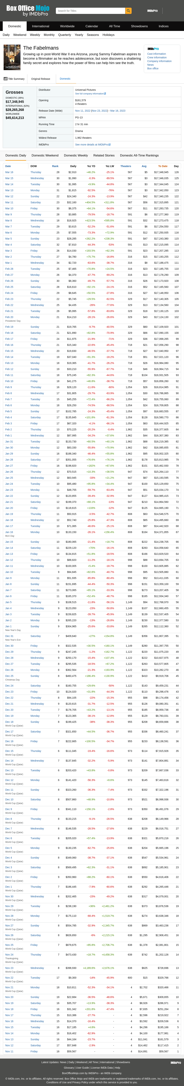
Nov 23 (9, 968)
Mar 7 (8, 226)
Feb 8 (8, 393)
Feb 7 (8, 399)
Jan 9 (8, 578)
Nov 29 (9, 906)
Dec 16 (9, 741)
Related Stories (103, 155)
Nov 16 (9, 1021)
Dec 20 (9, 709)
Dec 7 (8, 828)
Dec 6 (8, 838)
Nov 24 (9, 954)
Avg (144, 166)
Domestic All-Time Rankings (139, 155)
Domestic (14, 26)
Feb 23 (9, 299)
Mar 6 (8, 232)
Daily (6, 35)
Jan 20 (9, 507)
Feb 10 (9, 381)
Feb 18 (9, 332)
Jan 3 (8, 614)
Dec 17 (9, 731)
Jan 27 (9, 465)
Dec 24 (9, 685)
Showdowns (139, 26)
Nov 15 (9, 1027)
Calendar (92, 26)
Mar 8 (8, 220)
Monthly (49, 35)
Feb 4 (8, 417)
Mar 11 (9, 202)
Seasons (93, 35)
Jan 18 (9, 520)
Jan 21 (9, 501)
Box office (152, 68)
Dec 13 (9, 770)
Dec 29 (9, 651)
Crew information (157, 57)
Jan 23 (9, 489)
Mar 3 (8, 250)
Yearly (79, 35)
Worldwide (67, 26)
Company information (159, 61)
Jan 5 (8, 602)
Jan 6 (8, 596)
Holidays (108, 35)
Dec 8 (8, 818)
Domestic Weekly (76, 155)
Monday (35, 190)
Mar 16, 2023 (117, 110)
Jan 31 (9, 441)
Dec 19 (9, 715)
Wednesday (37, 178)
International (40, 26)
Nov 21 (9, 987)
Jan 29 (9, 453)
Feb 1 (8, 435)
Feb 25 (9, 286)
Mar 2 (8, 256)
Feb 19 (9, 326)
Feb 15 (9, 350)
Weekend (19, 35)
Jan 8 (8, 584)
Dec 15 (9, 750)
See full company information (90, 93)
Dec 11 (9, 789)
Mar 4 (8, 244)
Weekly (35, 35)
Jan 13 (9, 553)
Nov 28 (9, 915)
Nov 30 (9, 896)
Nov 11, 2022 (82, 110)
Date (8, 166)
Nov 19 (9, 1003)
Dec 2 (8, 877)
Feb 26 (9, 280)
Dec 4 (8, 857)
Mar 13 (9, 190)
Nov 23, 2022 (99, 110)
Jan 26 (9, 471)
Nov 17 (9, 1015)
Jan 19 (9, 514)
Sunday (34, 196)
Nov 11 (9, 1051)
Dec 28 (9, 657)
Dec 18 (9, 721)
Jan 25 (9, 477)
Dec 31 (9, 636)
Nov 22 (9, 977)
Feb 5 (8, 411)
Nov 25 (9, 944)
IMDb (107, 1073)
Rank (55, 166)
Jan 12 (9, 559)
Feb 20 (9, 317)
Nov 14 (9, 1033)
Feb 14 (9, 357)
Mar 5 (8, 238)
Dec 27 (9, 663)
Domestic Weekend (45, 155)
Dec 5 (8, 847)
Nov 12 (9, 1045)
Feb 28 (9, 268)
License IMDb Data (102, 1067)
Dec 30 (9, 645)
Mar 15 (9, 178)
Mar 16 (9, 172)
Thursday (35, 172)
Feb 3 (8, 423)
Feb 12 (9, 369)
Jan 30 (9, 447)
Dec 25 (9, 675)
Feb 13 (9, 363)
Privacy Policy (80, 1082)
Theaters (125, 166)
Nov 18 (9, 1009)
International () (17, 106)
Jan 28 (9, 459)
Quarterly (64, 35)
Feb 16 (9, 344)
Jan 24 (9, 483)
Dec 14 (9, 760)
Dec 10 (9, 799)
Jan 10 (9, 572)
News (150, 64)
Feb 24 (9, 292)
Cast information (156, 53)
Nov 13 (9, 1039)
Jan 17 (9, 526)
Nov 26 (9, 935)
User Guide (82, 1067)
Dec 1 (8, 886)
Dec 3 (8, 867)
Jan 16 (9, 532)
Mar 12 (9, 196)
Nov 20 (9, 997)
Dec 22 (9, 697)
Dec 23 (9, 691)
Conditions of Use (56, 1082)
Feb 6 (8, 405)
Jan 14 (9, 547)
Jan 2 (8, 620)
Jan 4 (8, 608)
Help (117, 1067)
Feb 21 (9, 311)
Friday (34, 208)
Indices (164, 26)
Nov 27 (9, 925)
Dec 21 (9, 703)
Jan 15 (9, 541)
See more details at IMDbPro (93, 144)
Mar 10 (9, 208)
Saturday (35, 202)
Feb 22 (9, 305)
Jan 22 (9, 495)
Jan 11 (9, 566)
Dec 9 (8, 809)
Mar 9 (8, 214)
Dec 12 (9, 780)
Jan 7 (8, 590)
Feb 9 (8, 387)
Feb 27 (9, 274)
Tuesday (35, 184)
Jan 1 (8, 626)
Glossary (69, 1067)
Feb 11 (9, 375)
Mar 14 (9, 184)
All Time (114, 26)
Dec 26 (9, 669)
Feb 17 (9, 338)
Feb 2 (8, 429)
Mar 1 (8, 262)
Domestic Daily (15, 155)
